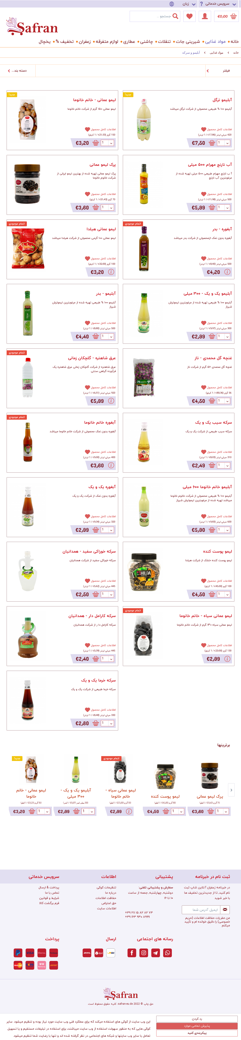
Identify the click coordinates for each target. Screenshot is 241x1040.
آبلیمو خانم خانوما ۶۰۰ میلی (207, 487)
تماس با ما (52, 893)
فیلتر (226, 71)
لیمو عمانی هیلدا (101, 229)
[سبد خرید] (226, 16)
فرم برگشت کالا (49, 903)
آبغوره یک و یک (102, 487)
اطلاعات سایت (106, 908)
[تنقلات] (164, 41)
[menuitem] (183, 4)
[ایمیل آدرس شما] (201, 909)
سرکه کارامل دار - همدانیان (92, 616)
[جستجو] (178, 15)
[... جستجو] (155, 16)
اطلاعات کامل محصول (103, 129)
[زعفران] (83, 41)
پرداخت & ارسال (49, 887)
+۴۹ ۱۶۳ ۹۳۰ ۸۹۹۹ (137, 917)
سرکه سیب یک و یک (213, 422)
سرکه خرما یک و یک (98, 680)
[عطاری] (128, 41)
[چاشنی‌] (146, 41)
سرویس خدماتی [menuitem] (217, 3)
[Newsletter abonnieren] (225, 909)
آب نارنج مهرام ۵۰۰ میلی (210, 165)
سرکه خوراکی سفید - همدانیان (89, 551)
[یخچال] (43, 41)
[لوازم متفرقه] (106, 41)
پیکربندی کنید (197, 1033)
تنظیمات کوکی (106, 887)
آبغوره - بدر (222, 229)
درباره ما (110, 893)
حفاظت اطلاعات (106, 898)
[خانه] (233, 41)
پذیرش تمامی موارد (197, 1026)
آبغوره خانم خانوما (100, 422)
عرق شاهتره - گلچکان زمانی (92, 358)
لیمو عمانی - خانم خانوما (94, 100)
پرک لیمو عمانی (103, 165)
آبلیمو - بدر (106, 293)
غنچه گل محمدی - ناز (213, 358)
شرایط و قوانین (49, 898)
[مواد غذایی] (214, 41)
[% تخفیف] (63, 41)
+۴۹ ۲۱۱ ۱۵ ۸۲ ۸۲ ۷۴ (139, 913)
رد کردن (197, 1019)
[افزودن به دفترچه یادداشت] (85, 129)
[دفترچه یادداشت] (189, 16)
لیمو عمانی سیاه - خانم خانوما (205, 616)
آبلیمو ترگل (222, 100)
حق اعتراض (108, 903)
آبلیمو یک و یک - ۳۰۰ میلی (208, 293)
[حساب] (205, 16)
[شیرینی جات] (187, 41)
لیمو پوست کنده (217, 551)
